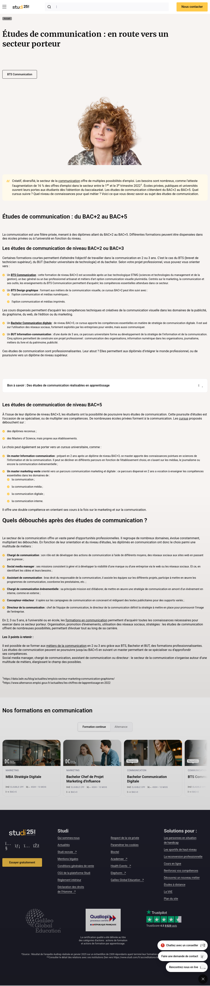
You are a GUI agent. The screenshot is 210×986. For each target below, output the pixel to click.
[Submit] (50, 7)
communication (69, 181)
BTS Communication (19, 74)
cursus (183, 418)
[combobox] (107, 7)
